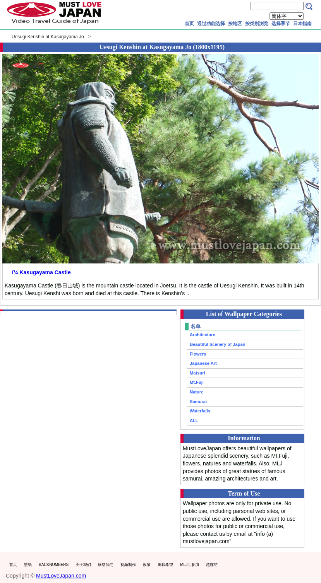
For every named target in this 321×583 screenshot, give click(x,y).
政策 (147, 564)
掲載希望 (165, 564)
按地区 (235, 23)
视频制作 (128, 564)
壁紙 (28, 564)
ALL (194, 420)
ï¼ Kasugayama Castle (41, 272)
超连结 (212, 564)
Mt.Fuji (197, 382)
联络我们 (105, 564)
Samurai (198, 401)
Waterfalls (200, 411)
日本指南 (302, 23)
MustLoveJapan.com (61, 576)
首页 (189, 23)
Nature (196, 392)
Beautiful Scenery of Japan (217, 344)
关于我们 (83, 564)
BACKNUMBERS (54, 564)
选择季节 (280, 23)
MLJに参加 (189, 564)
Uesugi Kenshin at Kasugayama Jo (48, 36)
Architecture (202, 334)
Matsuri (197, 373)
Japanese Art (203, 363)
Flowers (198, 354)
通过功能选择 (211, 23)
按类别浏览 (256, 23)
